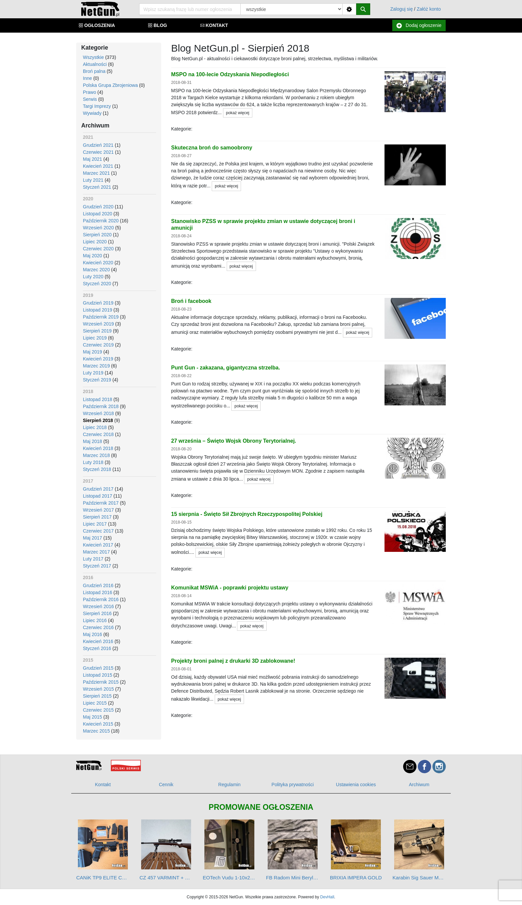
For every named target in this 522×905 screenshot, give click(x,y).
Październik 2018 (101, 406)
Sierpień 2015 (97, 696)
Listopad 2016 (97, 592)
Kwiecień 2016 (98, 641)
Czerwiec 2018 (98, 434)
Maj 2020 (92, 255)
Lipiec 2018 (95, 427)
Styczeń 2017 (97, 565)
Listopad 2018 (97, 399)
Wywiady (92, 113)
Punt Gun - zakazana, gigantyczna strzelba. (225, 367)
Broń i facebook (191, 301)
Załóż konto (429, 9)
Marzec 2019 (96, 365)
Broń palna (94, 71)
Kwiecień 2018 (98, 448)
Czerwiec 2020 (98, 248)
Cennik (166, 784)
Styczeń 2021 (97, 187)
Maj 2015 (92, 717)
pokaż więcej (237, 113)
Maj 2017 (92, 538)
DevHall (327, 897)
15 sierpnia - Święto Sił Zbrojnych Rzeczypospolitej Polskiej (246, 514)
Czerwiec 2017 (98, 531)
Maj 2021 (92, 159)
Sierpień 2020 (97, 234)
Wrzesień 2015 (98, 689)
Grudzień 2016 (98, 585)
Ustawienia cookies (356, 784)
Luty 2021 (93, 180)
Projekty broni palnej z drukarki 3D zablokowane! (233, 661)
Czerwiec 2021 (98, 152)
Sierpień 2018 (98, 420)
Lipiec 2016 (95, 620)
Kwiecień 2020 (98, 262)
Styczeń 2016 (97, 648)
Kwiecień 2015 (98, 724)
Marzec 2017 (96, 552)
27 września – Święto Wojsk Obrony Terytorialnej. (233, 441)
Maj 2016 (92, 634)
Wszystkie (93, 57)
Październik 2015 (101, 682)
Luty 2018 (93, 462)
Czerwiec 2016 (98, 627)
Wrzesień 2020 (98, 227)
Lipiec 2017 (95, 524)
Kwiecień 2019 (98, 358)
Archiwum (419, 784)
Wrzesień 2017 (98, 510)
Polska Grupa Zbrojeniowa (110, 85)
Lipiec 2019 (95, 337)
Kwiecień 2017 (98, 545)
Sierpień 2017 (97, 517)
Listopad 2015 (97, 675)
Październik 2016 (101, 599)
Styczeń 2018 (97, 469)
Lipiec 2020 (95, 241)
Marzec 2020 (96, 269)
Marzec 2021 (96, 173)
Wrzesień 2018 (98, 413)
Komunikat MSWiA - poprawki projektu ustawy (229, 587)
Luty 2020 (93, 276)
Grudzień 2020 (98, 206)
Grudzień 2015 (98, 668)
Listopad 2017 (97, 496)
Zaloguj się (401, 9)
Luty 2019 (93, 372)
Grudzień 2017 (98, 489)
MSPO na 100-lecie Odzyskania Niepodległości (230, 74)
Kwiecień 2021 (98, 166)
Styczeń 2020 (97, 283)
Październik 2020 (101, 220)
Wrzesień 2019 (98, 324)
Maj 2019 (92, 351)
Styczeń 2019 (97, 379)
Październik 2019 (101, 317)
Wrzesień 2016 (98, 606)
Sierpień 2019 (97, 331)
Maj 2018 (92, 441)
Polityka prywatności (293, 784)
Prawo (89, 92)
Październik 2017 (101, 503)
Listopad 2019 (97, 310)
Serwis (90, 99)
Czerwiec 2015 (98, 710)
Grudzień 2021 (98, 145)
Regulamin (229, 784)
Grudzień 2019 (98, 303)
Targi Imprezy (97, 106)
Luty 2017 (93, 559)
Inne (87, 78)
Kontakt (103, 784)
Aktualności (95, 64)
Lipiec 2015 (95, 703)
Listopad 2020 (97, 213)
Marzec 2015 (96, 731)
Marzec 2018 (96, 455)
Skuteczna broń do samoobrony (211, 147)
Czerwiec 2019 (98, 344)
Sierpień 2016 (97, 613)
